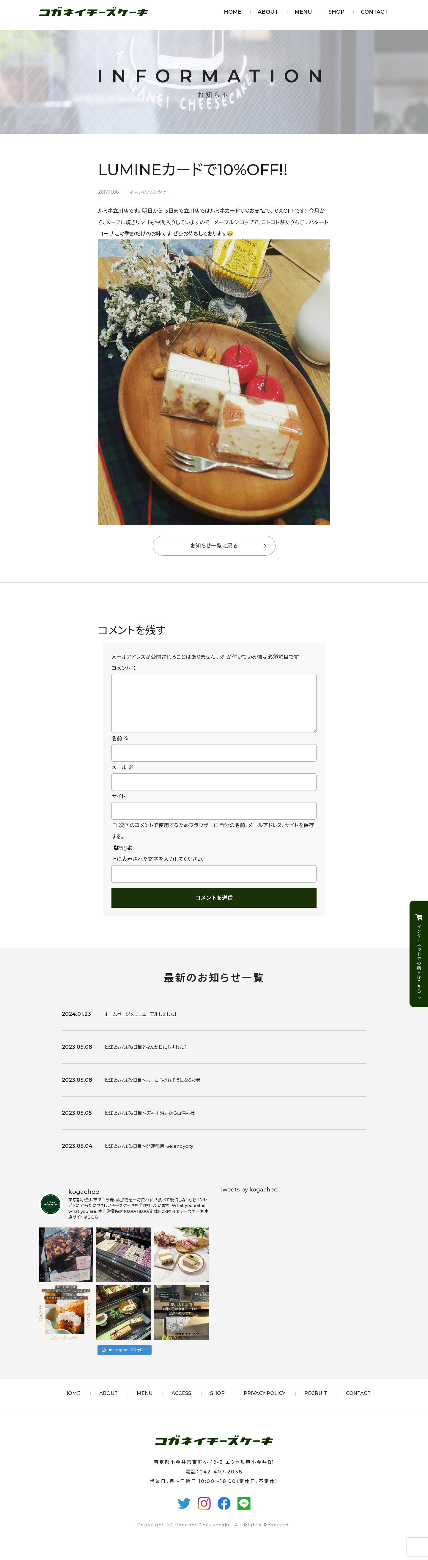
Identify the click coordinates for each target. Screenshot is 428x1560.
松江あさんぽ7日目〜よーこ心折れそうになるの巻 (162, 1089)
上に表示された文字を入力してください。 (158, 869)
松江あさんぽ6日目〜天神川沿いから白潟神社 (158, 1122)
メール (122, 777)
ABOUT (268, 12)
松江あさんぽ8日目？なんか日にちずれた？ (154, 1056)
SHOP (336, 12)
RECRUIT (315, 1403)
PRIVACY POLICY (264, 1403)
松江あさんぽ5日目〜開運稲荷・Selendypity (157, 1155)
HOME (232, 12)
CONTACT (374, 12)
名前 (120, 748)
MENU (303, 12)
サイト (118, 806)
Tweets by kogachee (248, 1199)
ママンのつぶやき (148, 192)
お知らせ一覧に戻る (214, 546)
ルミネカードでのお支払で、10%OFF (252, 211)
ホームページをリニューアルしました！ (147, 1023)
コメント (124, 668)
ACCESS (181, 1403)
